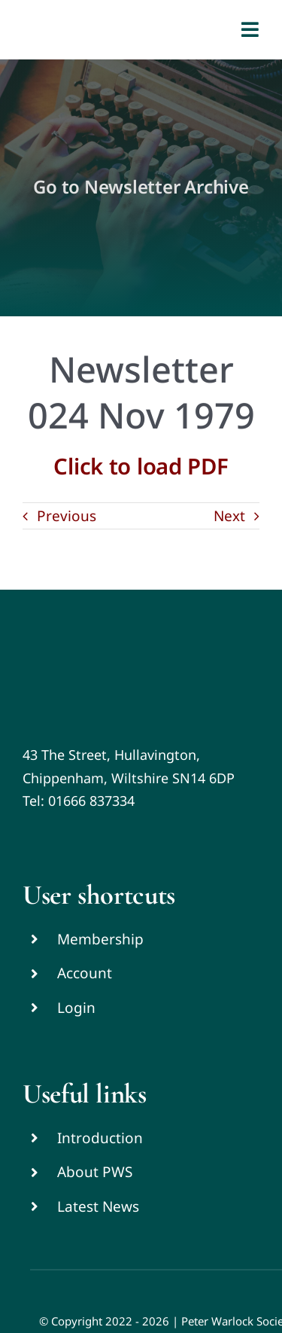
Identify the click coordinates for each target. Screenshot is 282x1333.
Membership (100, 939)
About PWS (94, 1172)
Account (84, 973)
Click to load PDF (140, 466)
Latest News (98, 1206)
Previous (66, 516)
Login (76, 1007)
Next (229, 516)
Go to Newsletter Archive (140, 186)
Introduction (100, 1138)
